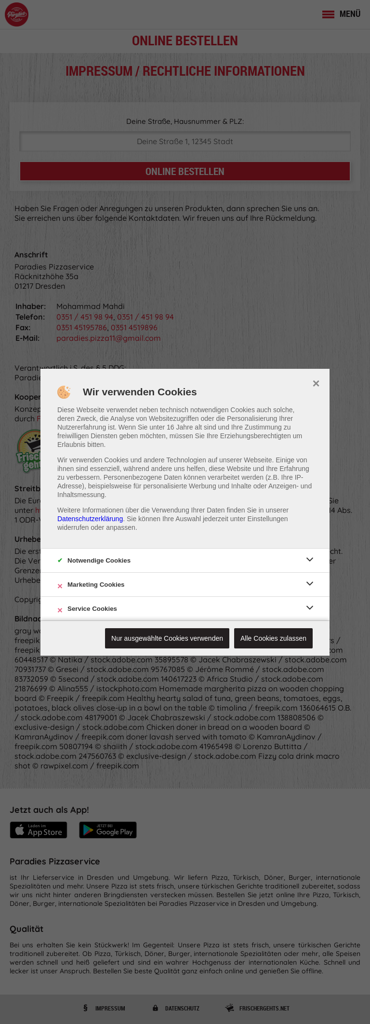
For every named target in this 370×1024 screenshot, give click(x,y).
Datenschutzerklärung (90, 519)
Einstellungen (268, 519)
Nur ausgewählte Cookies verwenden (167, 638)
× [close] (315, 382)
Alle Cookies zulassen (273, 638)
